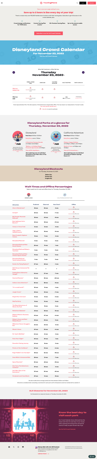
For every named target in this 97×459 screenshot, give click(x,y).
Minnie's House (16, 329)
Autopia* (15, 212)
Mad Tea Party (16, 301)
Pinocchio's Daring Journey (20, 343)
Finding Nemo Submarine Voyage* (19, 273)
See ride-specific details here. (48, 106)
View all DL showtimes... (33, 150)
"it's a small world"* (18, 287)
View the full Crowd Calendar (48, 56)
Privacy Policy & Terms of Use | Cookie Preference (73, 448)
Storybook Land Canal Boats (20, 376)
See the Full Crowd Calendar (67, 429)
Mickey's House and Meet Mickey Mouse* (19, 320)
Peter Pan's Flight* (17, 338)
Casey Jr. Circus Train (18, 226)
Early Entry (29, 138)
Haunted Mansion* (17, 278)
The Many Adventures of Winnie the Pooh (19, 306)
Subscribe (92, 3)
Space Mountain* (17, 362)
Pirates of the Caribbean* (20, 348)
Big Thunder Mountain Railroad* (18, 217)
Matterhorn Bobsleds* (18, 310)
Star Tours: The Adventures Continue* (20, 366)
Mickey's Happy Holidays (71, 142)
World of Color (68, 146)
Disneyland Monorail (18, 240)
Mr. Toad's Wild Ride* (18, 334)
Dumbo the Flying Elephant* (20, 264)
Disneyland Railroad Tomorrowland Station (19, 259)
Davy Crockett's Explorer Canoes (19, 236)
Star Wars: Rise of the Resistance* (18, 371)
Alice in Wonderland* (18, 208)
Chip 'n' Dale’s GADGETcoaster (17, 231)
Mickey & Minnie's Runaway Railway (20, 315)
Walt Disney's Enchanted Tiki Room (20, 268)
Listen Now (44, 453)
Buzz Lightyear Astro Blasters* (18, 222)
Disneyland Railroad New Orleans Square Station (19, 254)
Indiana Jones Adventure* (20, 282)
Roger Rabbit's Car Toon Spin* (21, 352)
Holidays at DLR (78, 98)
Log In (83, 3)
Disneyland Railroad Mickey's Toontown (20, 250)
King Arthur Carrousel (19, 296)
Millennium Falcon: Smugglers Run (21, 324)
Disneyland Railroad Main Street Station (19, 245)
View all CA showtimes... (71, 150)
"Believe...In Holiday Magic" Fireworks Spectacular (34, 147)
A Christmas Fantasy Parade (34, 142)
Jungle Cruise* (16, 292)
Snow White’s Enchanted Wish (21, 357)
